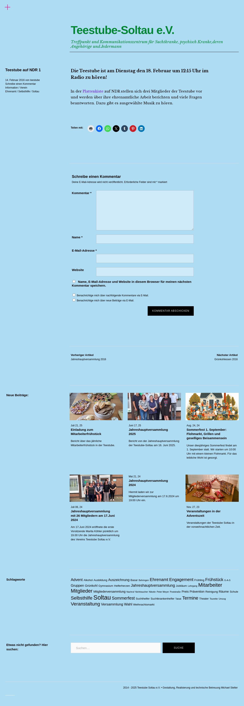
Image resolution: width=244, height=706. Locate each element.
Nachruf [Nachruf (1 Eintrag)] (130, 592)
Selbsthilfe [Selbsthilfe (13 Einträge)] (81, 598)
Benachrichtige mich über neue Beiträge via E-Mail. (105, 300)
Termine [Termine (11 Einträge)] (190, 598)
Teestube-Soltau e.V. (140, 28)
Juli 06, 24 (76, 507)
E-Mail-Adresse (84, 250)
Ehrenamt (10, 91)
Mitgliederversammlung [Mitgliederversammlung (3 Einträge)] (109, 591)
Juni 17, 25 (135, 425)
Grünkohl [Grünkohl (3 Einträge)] (91, 585)
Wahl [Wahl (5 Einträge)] (128, 604)
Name (77, 237)
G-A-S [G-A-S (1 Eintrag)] (227, 580)
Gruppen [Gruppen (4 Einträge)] (77, 585)
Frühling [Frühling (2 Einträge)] (199, 580)
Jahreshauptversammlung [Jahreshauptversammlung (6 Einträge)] (153, 585)
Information (11, 87)
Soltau (35, 91)
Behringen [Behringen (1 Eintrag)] (144, 580)
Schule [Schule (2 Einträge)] (234, 591)
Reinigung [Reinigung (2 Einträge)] (212, 591)
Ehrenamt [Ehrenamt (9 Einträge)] (159, 579)
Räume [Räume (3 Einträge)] (224, 591)
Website (78, 270)
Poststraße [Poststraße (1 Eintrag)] (175, 592)
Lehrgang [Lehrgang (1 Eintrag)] (192, 586)
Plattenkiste (94, 91)
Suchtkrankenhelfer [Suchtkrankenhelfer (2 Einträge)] (162, 598)
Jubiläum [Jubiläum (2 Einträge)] (181, 585)
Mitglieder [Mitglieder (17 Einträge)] (81, 591)
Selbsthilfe (24, 91)
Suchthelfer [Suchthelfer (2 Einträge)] (143, 598)
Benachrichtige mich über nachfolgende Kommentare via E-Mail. (113, 295)
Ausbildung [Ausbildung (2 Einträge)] (100, 580)
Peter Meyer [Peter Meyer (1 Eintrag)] (163, 592)
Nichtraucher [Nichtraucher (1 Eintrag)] (141, 592)
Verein (23, 87)
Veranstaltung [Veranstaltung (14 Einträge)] (85, 604)
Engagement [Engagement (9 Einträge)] (181, 579)
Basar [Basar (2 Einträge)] (134, 580)
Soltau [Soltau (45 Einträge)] (102, 597)
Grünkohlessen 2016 (226, 357)
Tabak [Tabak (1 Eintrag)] (178, 598)
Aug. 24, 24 (193, 425)
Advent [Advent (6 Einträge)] (77, 580)
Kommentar (81, 193)
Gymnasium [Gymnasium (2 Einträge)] (105, 585)
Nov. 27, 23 (193, 507)
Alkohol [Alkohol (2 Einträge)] (88, 580)
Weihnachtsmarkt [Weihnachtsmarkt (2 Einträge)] (143, 604)
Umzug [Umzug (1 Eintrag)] (222, 598)
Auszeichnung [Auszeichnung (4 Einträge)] (118, 580)
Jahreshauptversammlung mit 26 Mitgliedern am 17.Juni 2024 (93, 516)
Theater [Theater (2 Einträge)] (204, 598)
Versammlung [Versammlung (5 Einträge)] (112, 604)
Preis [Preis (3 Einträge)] (185, 591)
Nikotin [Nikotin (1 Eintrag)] (152, 592)
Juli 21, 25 (76, 425)
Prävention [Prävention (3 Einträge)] (197, 591)
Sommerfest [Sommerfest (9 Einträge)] (123, 598)
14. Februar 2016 (15, 80)
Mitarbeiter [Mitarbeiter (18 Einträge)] (210, 585)
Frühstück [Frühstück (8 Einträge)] (214, 579)
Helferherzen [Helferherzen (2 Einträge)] (122, 585)
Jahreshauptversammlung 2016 (88, 357)
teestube (35, 80)
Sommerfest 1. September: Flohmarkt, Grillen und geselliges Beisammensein (207, 434)
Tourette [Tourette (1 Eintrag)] (214, 598)
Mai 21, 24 (135, 476)
